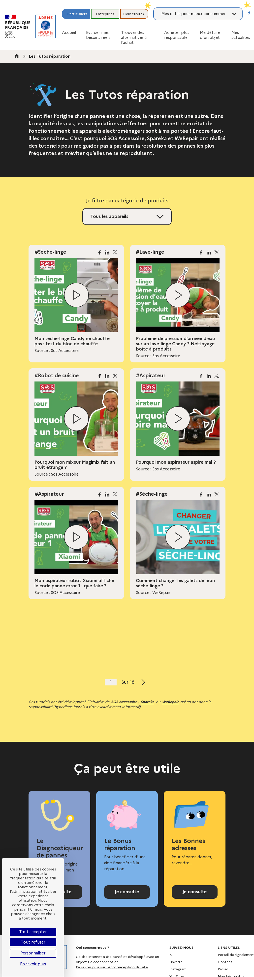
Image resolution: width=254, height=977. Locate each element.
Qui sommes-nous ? (92, 952)
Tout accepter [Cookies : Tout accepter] (33, 931)
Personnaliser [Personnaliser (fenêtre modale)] (33, 953)
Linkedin (176, 967)
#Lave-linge (150, 252)
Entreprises (105, 14)
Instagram (178, 974)
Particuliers (77, 14)
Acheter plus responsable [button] (176, 35)
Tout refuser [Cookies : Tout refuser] (33, 942)
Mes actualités (240, 35)
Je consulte (127, 894)
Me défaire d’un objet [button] (210, 35)
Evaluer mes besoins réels (98, 35)
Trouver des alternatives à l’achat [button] (134, 37)
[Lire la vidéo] (76, 295)
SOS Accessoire (124, 702)
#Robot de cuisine (56, 376)
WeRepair (170, 702)
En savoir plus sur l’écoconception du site (112, 972)
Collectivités (133, 14)
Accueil (69, 32)
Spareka (147, 702)
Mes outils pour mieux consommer (193, 13)
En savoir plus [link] (33, 964)
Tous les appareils (109, 216)
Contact (225, 967)
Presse (223, 974)
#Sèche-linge (50, 252)
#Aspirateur (150, 376)
